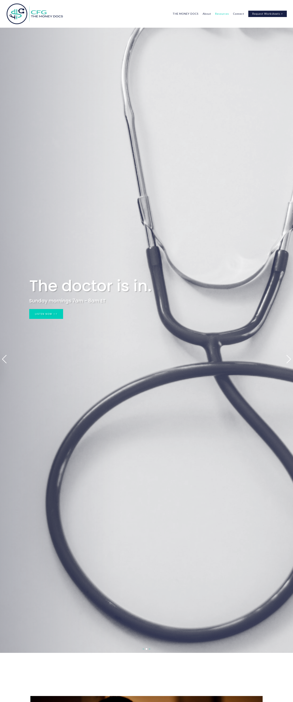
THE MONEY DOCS (186, 13)
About (207, 13)
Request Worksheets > (267, 13)
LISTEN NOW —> (46, 314)
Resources (222, 13)
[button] (4, 359)
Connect (238, 13)
